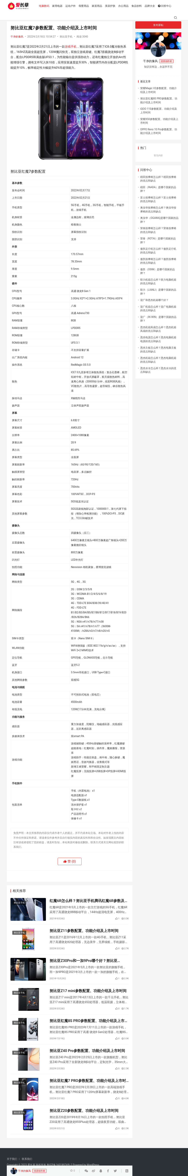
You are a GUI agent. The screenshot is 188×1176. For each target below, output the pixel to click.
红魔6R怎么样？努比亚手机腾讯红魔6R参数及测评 (89, 901)
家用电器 (58, 5)
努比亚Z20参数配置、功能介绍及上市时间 (84, 1113)
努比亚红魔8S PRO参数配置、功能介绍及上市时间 (89, 1022)
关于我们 (12, 1158)
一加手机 (18, 963)
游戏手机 (71, 46)
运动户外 (71, 5)
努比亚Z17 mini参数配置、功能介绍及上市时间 (88, 992)
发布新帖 (158, 25)
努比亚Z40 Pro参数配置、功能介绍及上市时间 (87, 1052)
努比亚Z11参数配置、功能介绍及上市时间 (84, 931)
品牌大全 (150, 5)
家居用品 (98, 5)
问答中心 (165, 6)
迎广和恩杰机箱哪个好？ (154, 300)
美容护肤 (111, 5)
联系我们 (27, 1158)
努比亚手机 (66, 36)
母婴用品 (84, 5)
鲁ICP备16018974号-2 (59, 1164)
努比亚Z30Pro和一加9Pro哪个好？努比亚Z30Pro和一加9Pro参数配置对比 (83, 961)
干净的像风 (16, 36)
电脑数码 (45, 5)
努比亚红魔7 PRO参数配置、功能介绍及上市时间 (88, 1083)
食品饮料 (137, 5)
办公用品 (124, 5)
